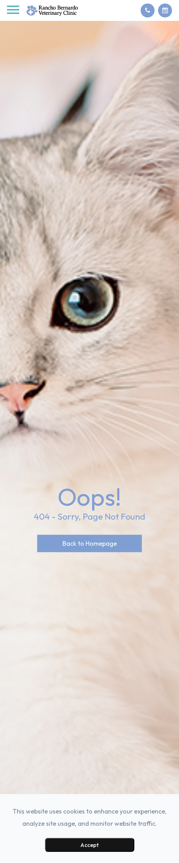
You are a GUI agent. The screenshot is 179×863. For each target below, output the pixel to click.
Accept (89, 844)
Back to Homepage (89, 543)
